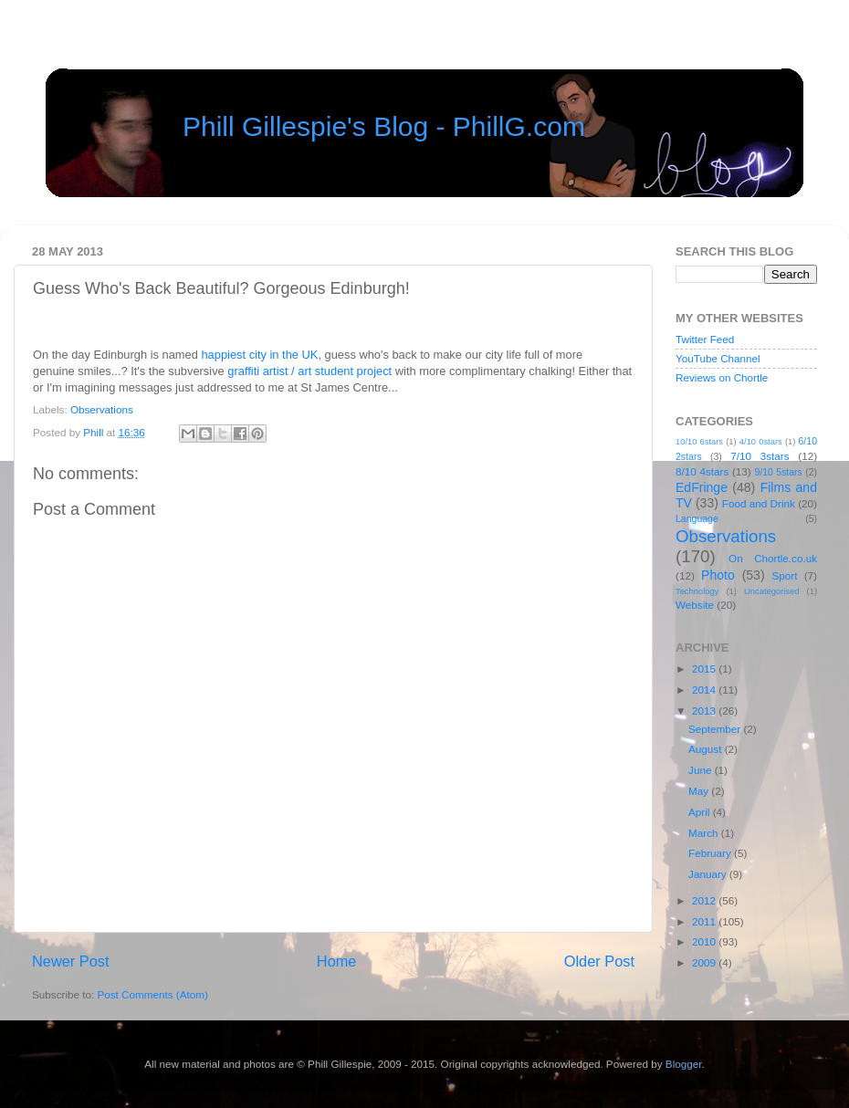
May (699, 791)
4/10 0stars (760, 441)
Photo (718, 575)
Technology (697, 591)
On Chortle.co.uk (772, 558)
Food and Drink (758, 503)
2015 (705, 668)
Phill (94, 432)
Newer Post (71, 961)
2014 (705, 689)
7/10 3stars (759, 456)
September (715, 729)
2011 (705, 921)
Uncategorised (771, 591)
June (701, 770)
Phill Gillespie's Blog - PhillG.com (384, 126)
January (708, 874)
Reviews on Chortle (722, 377)
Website (695, 605)
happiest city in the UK (259, 354)
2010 (705, 941)
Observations (101, 409)
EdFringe (702, 487)
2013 (705, 710)
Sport (785, 575)
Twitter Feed (705, 339)
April (700, 812)
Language (697, 518)
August (706, 749)
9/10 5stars (778, 471)
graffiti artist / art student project (309, 371)
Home (337, 961)
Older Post (599, 961)
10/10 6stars (699, 441)
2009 (705, 962)
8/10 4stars (702, 471)
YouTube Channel (718, 358)
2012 (705, 900)
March (704, 833)
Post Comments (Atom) (152, 994)
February (711, 853)
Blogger (684, 1064)
